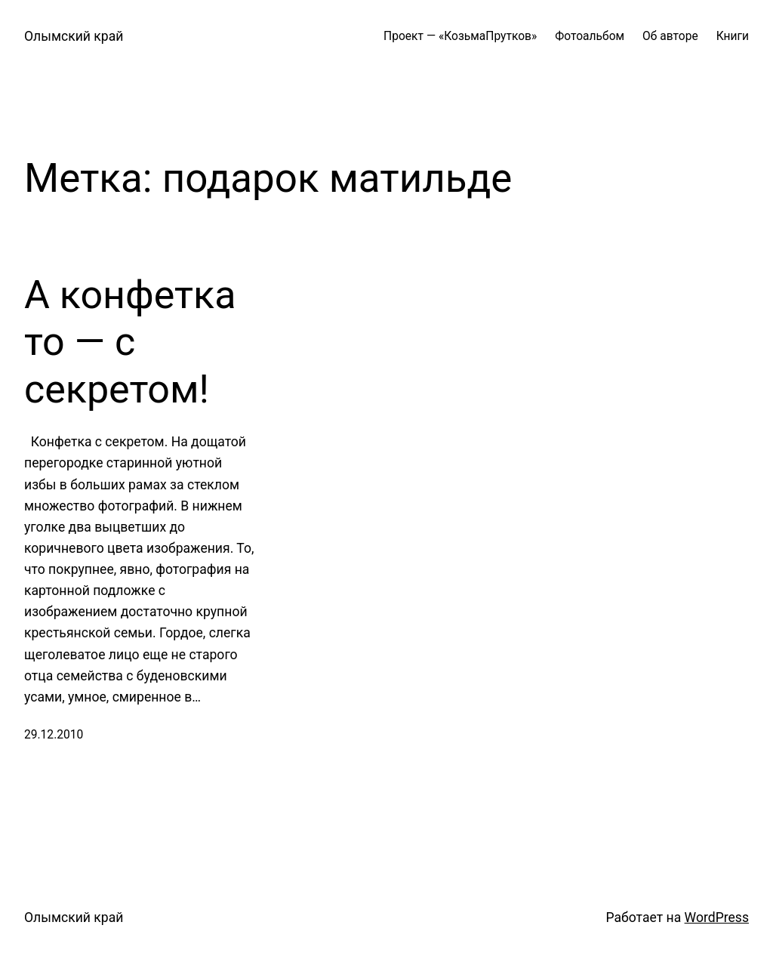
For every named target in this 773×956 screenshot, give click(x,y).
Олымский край (73, 36)
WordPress (717, 917)
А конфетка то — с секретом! (130, 342)
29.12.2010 (53, 735)
